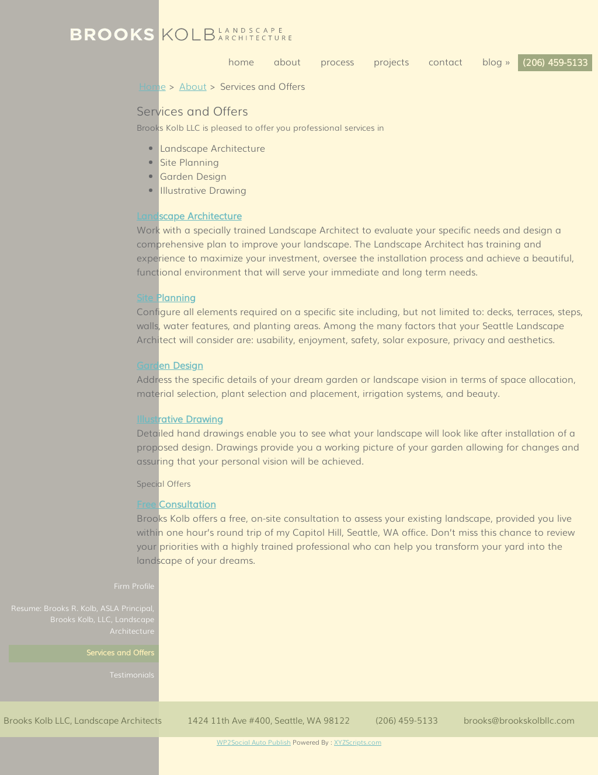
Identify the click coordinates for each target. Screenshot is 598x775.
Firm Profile (134, 585)
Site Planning (166, 297)
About (287, 61)
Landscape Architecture (189, 215)
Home (241, 61)
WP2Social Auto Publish (254, 741)
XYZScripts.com (357, 741)
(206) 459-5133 (555, 62)
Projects (391, 61)
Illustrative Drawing (180, 418)
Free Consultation (176, 504)
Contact (446, 61)
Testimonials (132, 674)
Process (337, 61)
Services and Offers (120, 652)
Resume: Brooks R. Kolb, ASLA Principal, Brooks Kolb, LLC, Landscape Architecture (82, 619)
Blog (499, 61)
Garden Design (170, 365)
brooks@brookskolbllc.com (519, 719)
